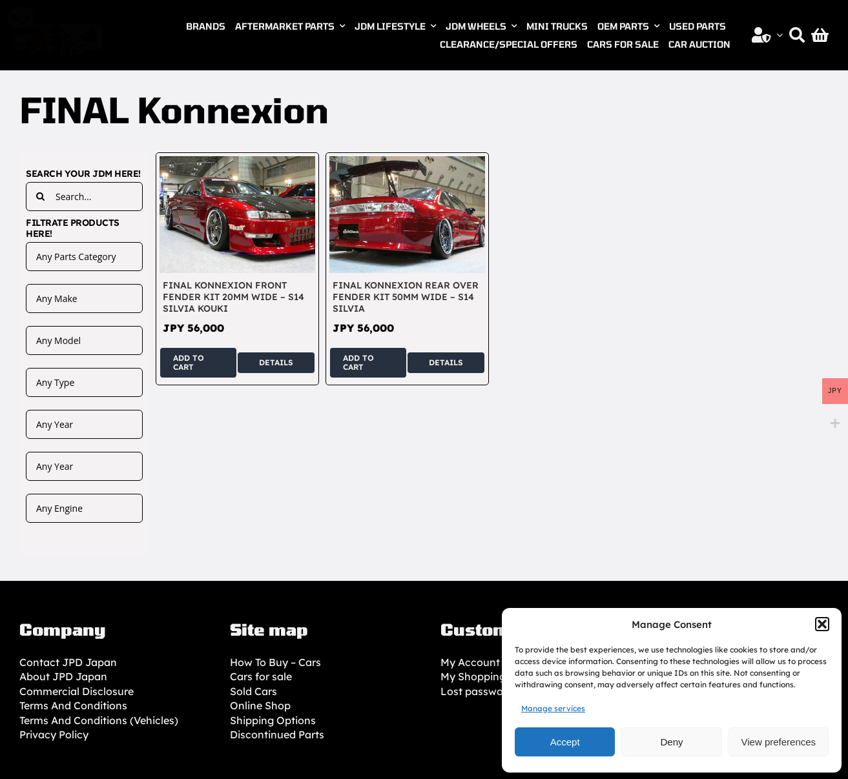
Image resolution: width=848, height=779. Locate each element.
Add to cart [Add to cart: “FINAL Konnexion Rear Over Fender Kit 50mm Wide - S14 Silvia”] (358, 362)
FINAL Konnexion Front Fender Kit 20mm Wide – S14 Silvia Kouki (233, 296)
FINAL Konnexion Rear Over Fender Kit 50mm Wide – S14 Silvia (406, 296)
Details (276, 362)
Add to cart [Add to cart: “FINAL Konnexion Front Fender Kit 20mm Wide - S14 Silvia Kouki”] (188, 362)
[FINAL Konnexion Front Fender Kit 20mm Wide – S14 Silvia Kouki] (237, 163)
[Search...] (84, 196)
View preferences (778, 741)
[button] (822, 624)
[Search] (797, 35)
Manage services (553, 708)
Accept (565, 741)
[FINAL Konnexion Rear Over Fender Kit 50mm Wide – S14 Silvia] (407, 163)
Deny (671, 741)
